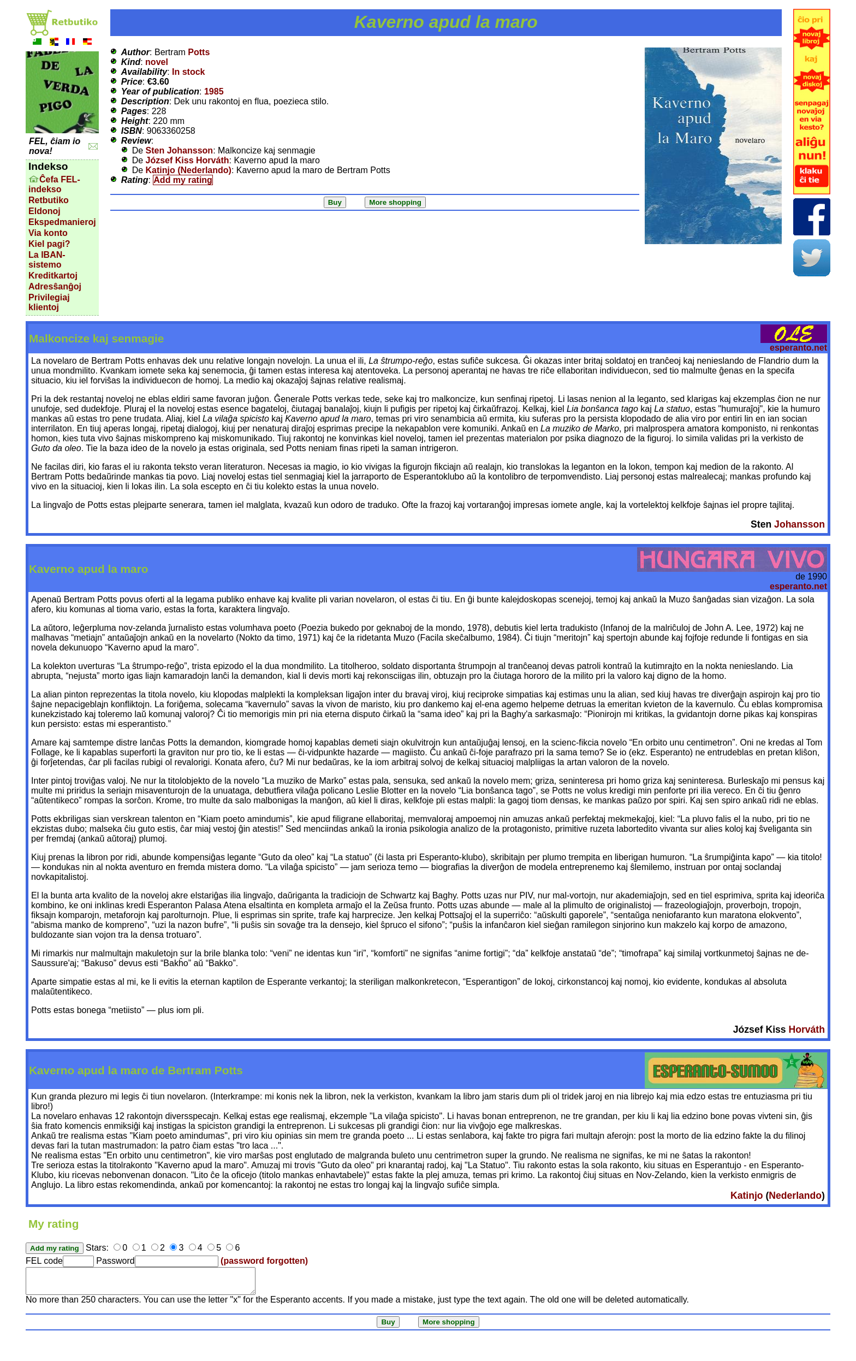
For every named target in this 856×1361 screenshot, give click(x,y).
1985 (214, 91)
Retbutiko (48, 200)
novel (156, 62)
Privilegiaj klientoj (49, 302)
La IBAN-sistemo (47, 259)
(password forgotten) (264, 1260)
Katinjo (746, 1195)
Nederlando (795, 1195)
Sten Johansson (179, 150)
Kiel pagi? (49, 243)
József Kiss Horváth (187, 160)
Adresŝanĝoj (54, 286)
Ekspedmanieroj (62, 222)
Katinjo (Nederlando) (188, 170)
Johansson (799, 524)
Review (136, 140)
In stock (188, 71)
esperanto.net (798, 347)
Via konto (48, 233)
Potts (199, 52)
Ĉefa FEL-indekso (54, 184)
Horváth (806, 1029)
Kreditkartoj (53, 275)
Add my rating (182, 180)
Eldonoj (44, 211)
